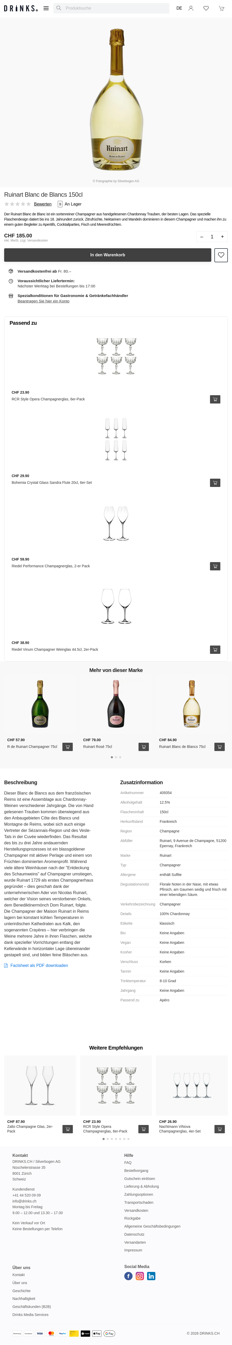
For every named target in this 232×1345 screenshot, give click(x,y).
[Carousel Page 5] (120, 1139)
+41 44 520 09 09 (26, 1195)
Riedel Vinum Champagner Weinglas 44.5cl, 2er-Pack (55, 649)
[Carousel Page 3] (120, 757)
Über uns (19, 1283)
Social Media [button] (136, 1266)
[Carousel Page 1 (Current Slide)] (112, 757)
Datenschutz (134, 1234)
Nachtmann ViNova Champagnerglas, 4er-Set (180, 1128)
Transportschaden (138, 1202)
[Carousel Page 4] (116, 1139)
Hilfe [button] (128, 1155)
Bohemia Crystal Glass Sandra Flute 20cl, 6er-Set (52, 482)
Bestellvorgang (136, 1171)
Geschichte (21, 1291)
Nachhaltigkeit (23, 1299)
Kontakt (18, 1275)
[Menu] (46, 8)
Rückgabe (132, 1218)
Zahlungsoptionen (138, 1194)
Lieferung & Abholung (141, 1186)
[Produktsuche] (58, 8)
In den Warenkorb (107, 255)
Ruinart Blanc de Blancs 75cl (182, 747)
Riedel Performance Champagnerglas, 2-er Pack (51, 566)
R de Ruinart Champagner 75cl (32, 747)
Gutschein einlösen (139, 1179)
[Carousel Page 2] (116, 757)
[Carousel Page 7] (128, 1139)
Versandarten (135, 1242)
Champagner (59, 874)
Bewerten (43, 204)
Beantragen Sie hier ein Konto (43, 301)
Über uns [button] (21, 1267)
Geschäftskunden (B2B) (31, 1307)
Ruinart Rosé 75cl (97, 747)
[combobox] (111, 8)
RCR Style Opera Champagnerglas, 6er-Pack (48, 399)
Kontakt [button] (20, 1155)
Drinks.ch (210, 1333)
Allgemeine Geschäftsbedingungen (152, 1226)
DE (179, 8)
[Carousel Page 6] (124, 1139)
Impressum (133, 1250)
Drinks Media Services (30, 1315)
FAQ (128, 1162)
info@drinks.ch (24, 1201)
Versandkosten (136, 1210)
